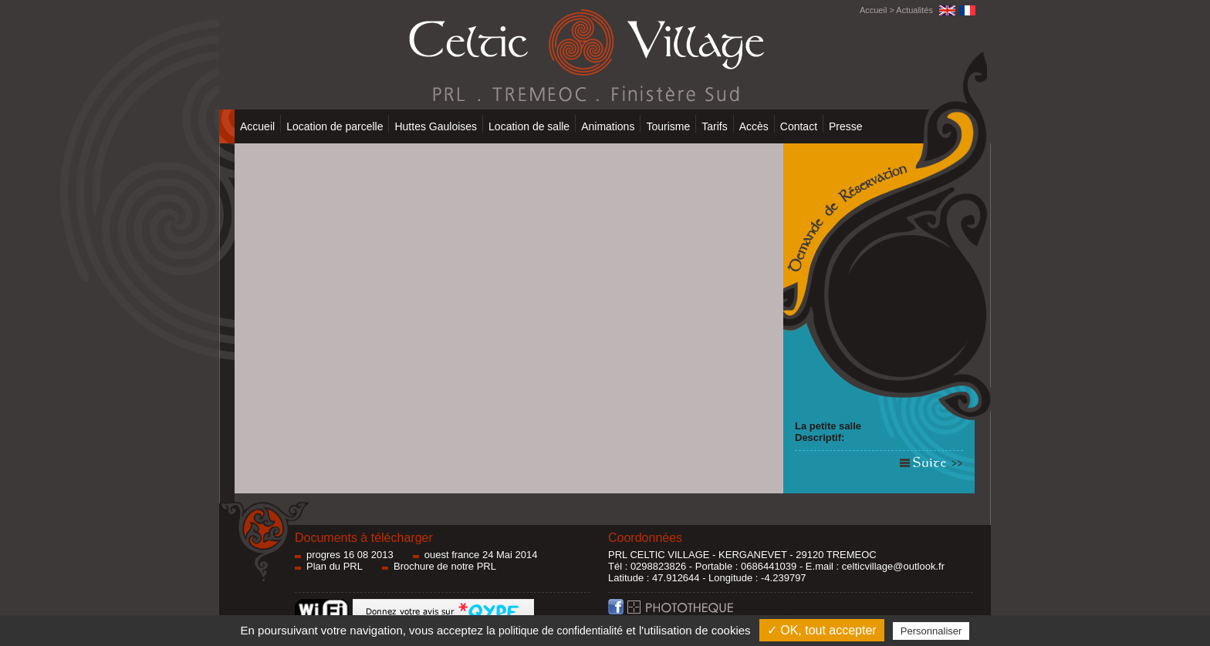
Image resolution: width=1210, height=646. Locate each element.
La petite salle (828, 426)
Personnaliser (931, 631)
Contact (798, 126)
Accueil (873, 10)
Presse (846, 126)
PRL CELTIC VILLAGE (659, 554)
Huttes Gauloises (435, 126)
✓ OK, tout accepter (822, 630)
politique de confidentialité (561, 630)
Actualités (914, 10)
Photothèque (706, 611)
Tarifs (714, 126)
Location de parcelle (334, 126)
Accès (754, 126)
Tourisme (668, 126)
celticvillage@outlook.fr (893, 566)
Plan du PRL (334, 566)
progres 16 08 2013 (350, 554)
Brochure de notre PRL (445, 566)
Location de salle (529, 126)
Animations (607, 126)
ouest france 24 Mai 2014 (481, 554)
